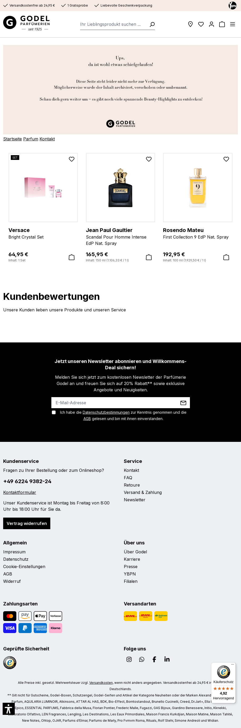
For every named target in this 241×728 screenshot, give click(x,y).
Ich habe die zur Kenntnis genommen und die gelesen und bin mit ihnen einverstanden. (123, 415)
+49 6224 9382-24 (27, 481)
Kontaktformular (19, 492)
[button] (9, 709)
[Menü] (232, 24)
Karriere (132, 559)
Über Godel (135, 551)
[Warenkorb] (222, 24)
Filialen (130, 581)
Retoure (132, 485)
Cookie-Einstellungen (24, 566)
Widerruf (12, 581)
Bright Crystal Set (43, 233)
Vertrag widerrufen (27, 523)
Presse (130, 566)
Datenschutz (15, 559)
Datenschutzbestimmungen (106, 412)
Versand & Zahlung (143, 492)
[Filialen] (190, 24)
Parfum (30, 138)
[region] (120, 208)
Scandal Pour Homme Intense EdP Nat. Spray (120, 236)
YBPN (130, 574)
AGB (87, 418)
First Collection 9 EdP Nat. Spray (198, 233)
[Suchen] (150, 24)
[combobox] (113, 24)
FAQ (128, 477)
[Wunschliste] (201, 24)
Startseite (12, 138)
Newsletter (134, 499)
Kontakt (47, 138)
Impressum (14, 551)
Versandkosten (101, 683)
